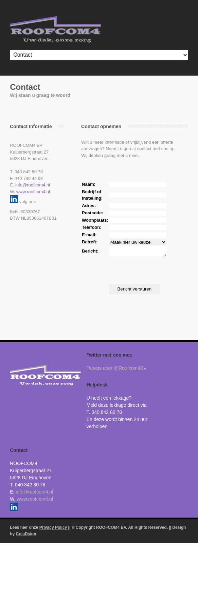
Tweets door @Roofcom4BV (117, 370)
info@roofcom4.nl (32, 184)
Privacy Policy (53, 529)
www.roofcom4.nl (33, 191)
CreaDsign (26, 536)
